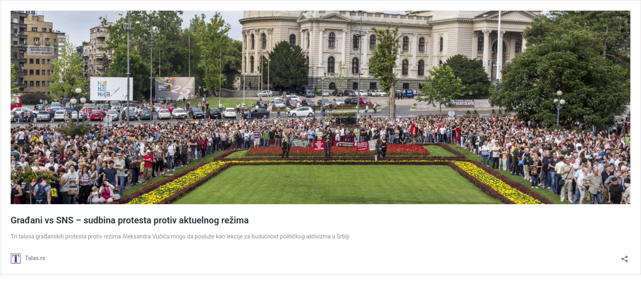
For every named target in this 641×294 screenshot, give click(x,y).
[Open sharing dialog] (624, 256)
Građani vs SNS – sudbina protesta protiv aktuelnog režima (130, 220)
